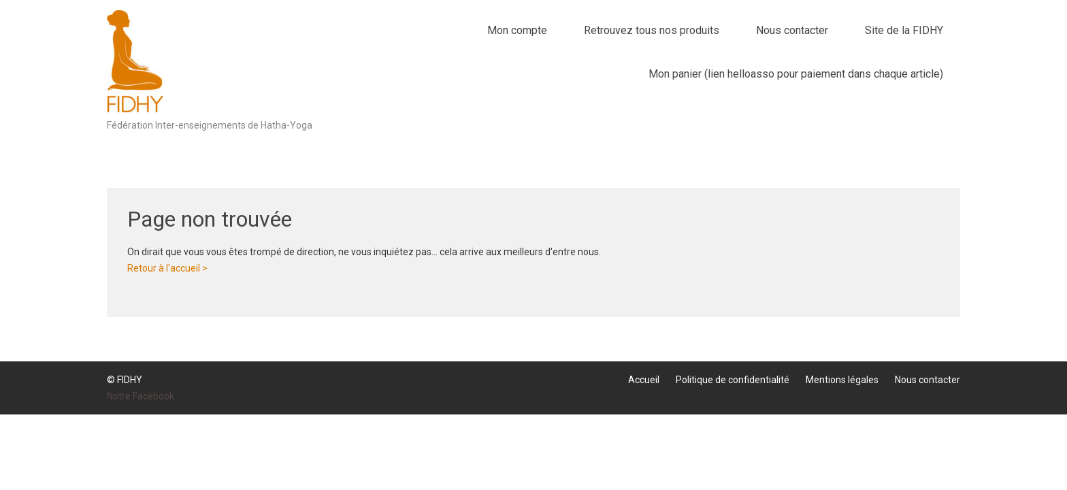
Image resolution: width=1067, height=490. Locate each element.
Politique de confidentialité (732, 379)
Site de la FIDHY (904, 30)
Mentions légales (842, 379)
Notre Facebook (140, 396)
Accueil (643, 379)
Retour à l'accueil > (167, 268)
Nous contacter (792, 30)
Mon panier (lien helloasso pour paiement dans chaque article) (796, 73)
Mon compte (517, 30)
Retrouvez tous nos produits (651, 30)
